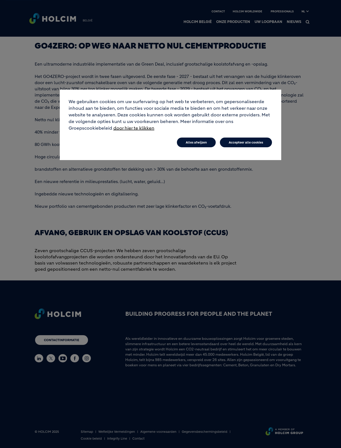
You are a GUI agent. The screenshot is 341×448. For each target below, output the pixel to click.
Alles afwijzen (196, 143)
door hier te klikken (133, 128)
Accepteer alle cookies (246, 143)
